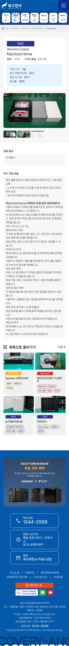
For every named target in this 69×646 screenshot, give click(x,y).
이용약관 (30, 572)
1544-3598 (53, 5)
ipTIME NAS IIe (14, 421)
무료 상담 (35, 520)
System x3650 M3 (17, 378)
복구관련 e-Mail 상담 (43, 5)
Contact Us (40, 577)
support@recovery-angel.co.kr (38, 614)
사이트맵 (58, 577)
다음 (60, 347)
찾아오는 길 (36, 585)
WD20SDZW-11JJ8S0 (49, 379)
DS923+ (42, 421)
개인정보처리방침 (50, 572)
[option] (34, 110)
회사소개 (14, 572)
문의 (37, 557)
